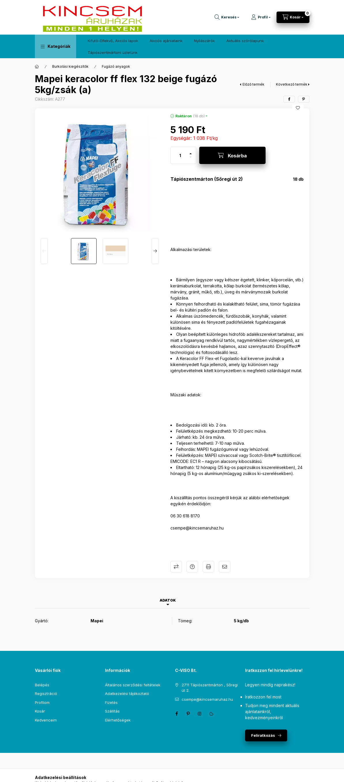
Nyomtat (208, 566)
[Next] (155, 251)
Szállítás (112, 711)
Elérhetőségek (118, 720)
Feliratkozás (263, 735)
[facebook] (289, 99)
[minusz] (190, 159)
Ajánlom (224, 566)
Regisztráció (46, 693)
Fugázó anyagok (116, 66)
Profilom (42, 702)
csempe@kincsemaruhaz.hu (207, 699)
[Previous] (44, 251)
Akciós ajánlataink (166, 40)
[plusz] (190, 151)
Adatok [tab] (168, 600)
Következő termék (291, 84)
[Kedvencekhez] (298, 107)
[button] (55, 46)
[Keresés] (226, 17)
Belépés (42, 685)
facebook (177, 713)
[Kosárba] (232, 155)
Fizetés (111, 702)
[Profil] (261, 17)
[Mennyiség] (180, 155)
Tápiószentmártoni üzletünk (113, 52)
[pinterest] (303, 99)
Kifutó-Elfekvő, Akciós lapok (113, 40)
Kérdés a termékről (192, 566)
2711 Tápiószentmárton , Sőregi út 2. (210, 688)
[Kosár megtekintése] (293, 17)
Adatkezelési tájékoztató (127, 693)
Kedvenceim (46, 720)
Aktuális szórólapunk (245, 40)
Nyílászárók (204, 40)
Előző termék (253, 84)
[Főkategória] (37, 66)
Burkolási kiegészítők (70, 66)
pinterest (188, 713)
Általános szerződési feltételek (132, 685)
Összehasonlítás (176, 566)
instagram (200, 713)
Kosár (40, 711)
